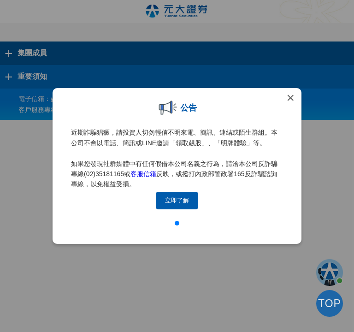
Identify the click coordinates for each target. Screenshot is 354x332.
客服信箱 (143, 174)
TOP (329, 303)
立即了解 (177, 200)
